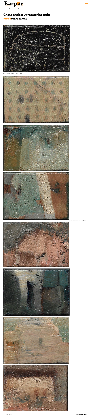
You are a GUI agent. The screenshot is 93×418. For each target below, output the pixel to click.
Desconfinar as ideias (81, 414)
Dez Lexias (9, 414)
